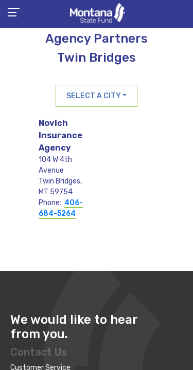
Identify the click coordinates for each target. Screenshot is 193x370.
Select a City (93, 95)
